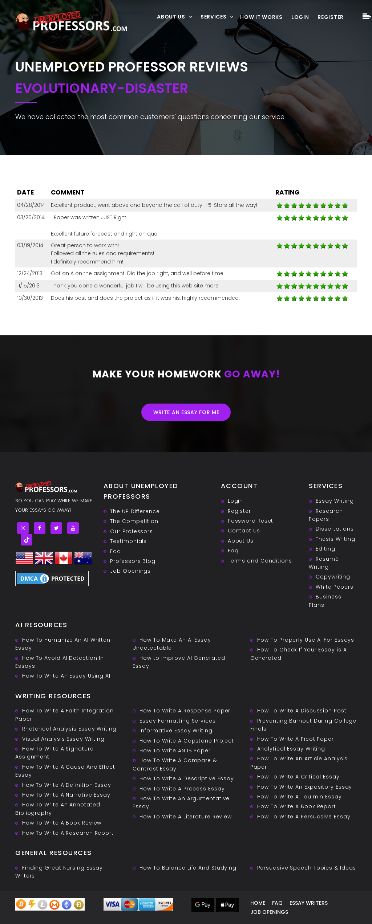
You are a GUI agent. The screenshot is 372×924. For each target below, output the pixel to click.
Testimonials (128, 541)
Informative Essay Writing (176, 730)
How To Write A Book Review (61, 822)
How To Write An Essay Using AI (66, 675)
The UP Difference (134, 511)
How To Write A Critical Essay (298, 776)
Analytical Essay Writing (291, 748)
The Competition (134, 521)
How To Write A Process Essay (182, 788)
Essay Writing (335, 500)
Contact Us (244, 530)
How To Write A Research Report (68, 833)
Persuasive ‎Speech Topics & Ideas (306, 867)
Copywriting (333, 576)
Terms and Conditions (260, 560)
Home (257, 903)
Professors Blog (132, 561)
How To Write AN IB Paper (175, 750)
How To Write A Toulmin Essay (299, 796)
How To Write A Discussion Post (302, 710)
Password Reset (251, 520)
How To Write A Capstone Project (187, 740)
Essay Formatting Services (178, 720)
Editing (325, 548)
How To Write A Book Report (296, 806)
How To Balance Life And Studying (188, 867)
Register (331, 17)
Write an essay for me (186, 412)
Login (300, 17)
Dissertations (335, 528)
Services (214, 16)
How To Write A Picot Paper (295, 739)
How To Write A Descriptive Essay (187, 778)
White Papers (334, 586)
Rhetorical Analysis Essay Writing (69, 728)
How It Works (261, 17)
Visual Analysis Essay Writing (63, 739)
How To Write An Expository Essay (304, 786)
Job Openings (130, 571)
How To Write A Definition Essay (66, 785)
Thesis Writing (335, 539)
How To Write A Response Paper (185, 710)
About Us (171, 16)
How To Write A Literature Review (186, 816)
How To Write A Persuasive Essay (304, 816)
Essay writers (309, 903)
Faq (115, 551)
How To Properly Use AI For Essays (306, 639)
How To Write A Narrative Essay (66, 794)
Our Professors (131, 531)
